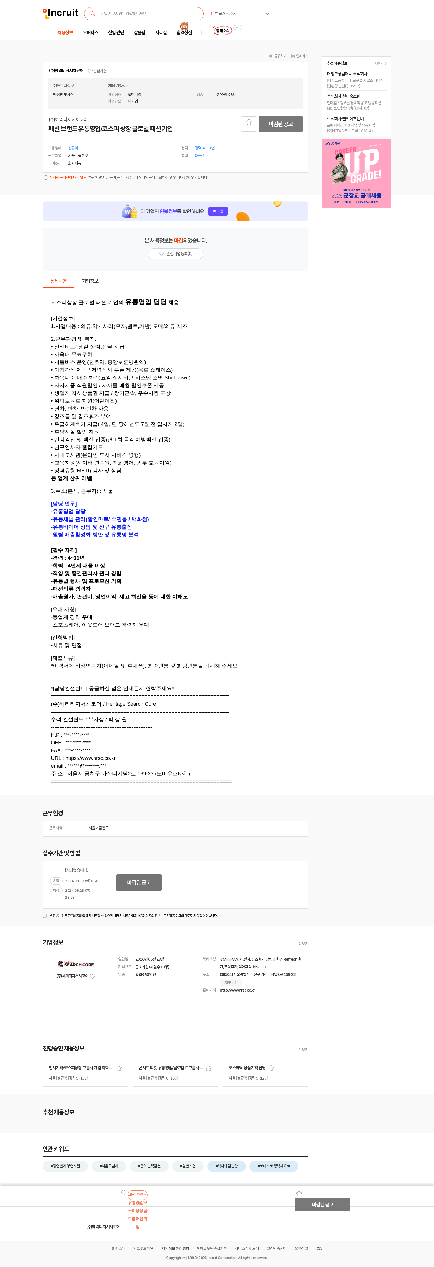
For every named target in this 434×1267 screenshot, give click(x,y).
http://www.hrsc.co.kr (237, 990)
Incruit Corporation (222, 1257)
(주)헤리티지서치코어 (66, 71)
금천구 (103, 827)
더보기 (303, 943)
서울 (92, 827)
